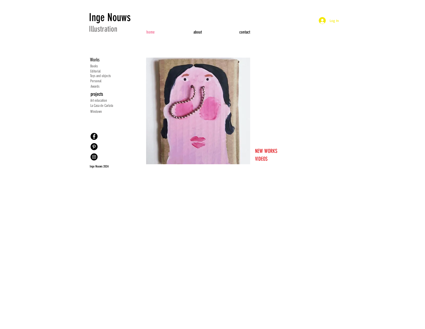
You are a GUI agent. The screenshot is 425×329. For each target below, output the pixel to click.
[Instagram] (94, 156)
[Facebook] (94, 136)
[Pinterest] (94, 146)
